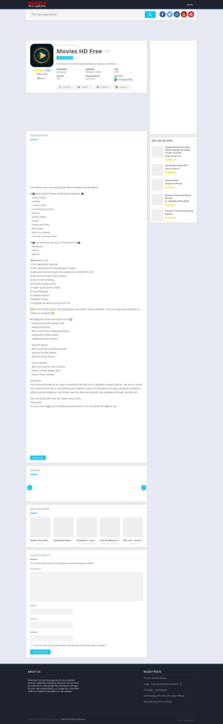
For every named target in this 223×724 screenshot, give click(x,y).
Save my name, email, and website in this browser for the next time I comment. (70, 646)
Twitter (82, 88)
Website (34, 633)
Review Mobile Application (73, 718)
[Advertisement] (111, 31)
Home (190, 4)
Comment (35, 569)
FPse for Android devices (155, 677)
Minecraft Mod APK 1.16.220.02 (158, 701)
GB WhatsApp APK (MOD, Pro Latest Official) (164, 695)
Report (42, 79)
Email (33, 619)
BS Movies (61, 72)
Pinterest (102, 88)
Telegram (121, 88)
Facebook (64, 88)
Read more (38, 458)
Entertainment (71, 46)
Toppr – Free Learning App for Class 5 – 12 (163, 683)
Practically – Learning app (155, 689)
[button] (148, 15)
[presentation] (29, 489)
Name (33, 606)
